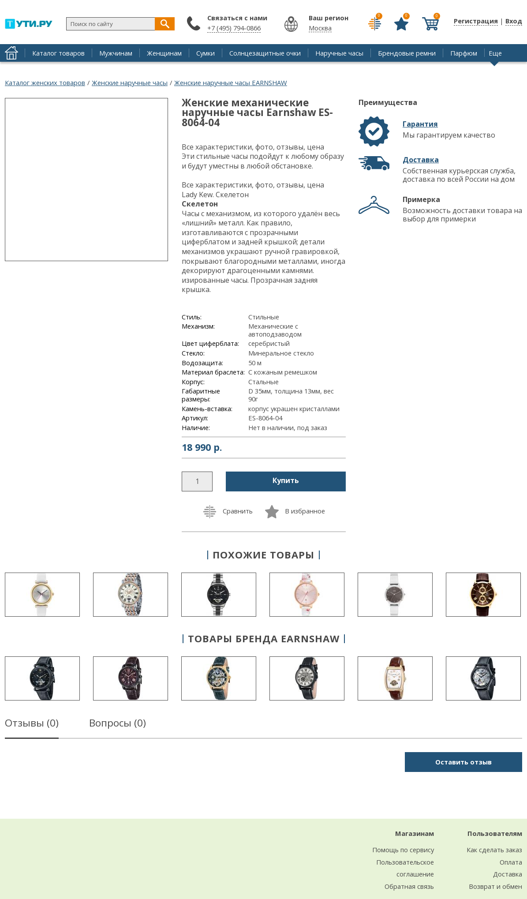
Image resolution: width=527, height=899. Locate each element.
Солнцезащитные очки (265, 53)
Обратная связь (409, 886)
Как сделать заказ (494, 849)
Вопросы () (117, 724)
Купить (286, 480)
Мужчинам (115, 53)
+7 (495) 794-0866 (234, 27)
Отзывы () (32, 724)
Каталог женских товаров (45, 82)
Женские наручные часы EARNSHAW (230, 82)
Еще (495, 53)
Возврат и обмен (495, 886)
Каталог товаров (58, 53)
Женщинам (164, 53)
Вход (513, 20)
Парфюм (463, 53)
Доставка (421, 160)
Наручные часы (339, 53)
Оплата (511, 862)
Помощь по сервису (403, 849)
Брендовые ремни (407, 53)
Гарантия (420, 124)
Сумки (205, 53)
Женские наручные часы (130, 82)
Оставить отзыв (463, 761)
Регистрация (476, 20)
